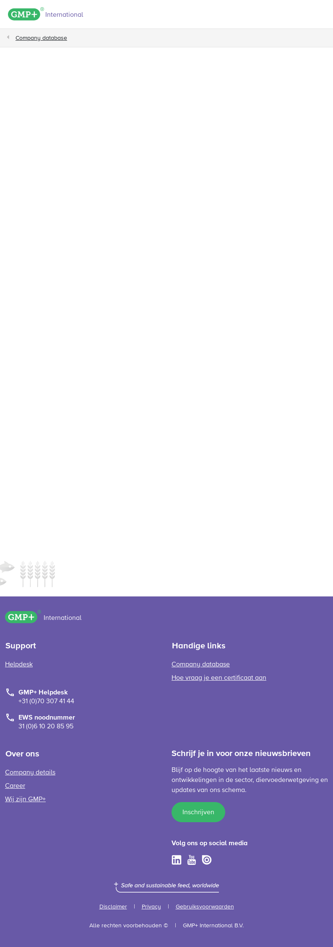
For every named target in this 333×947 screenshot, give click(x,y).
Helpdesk (19, 664)
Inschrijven (198, 812)
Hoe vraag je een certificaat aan (219, 678)
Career (15, 786)
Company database (41, 38)
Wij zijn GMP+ (25, 799)
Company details (30, 772)
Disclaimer (113, 907)
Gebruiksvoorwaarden (205, 907)
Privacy (151, 907)
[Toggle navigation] (321, 15)
